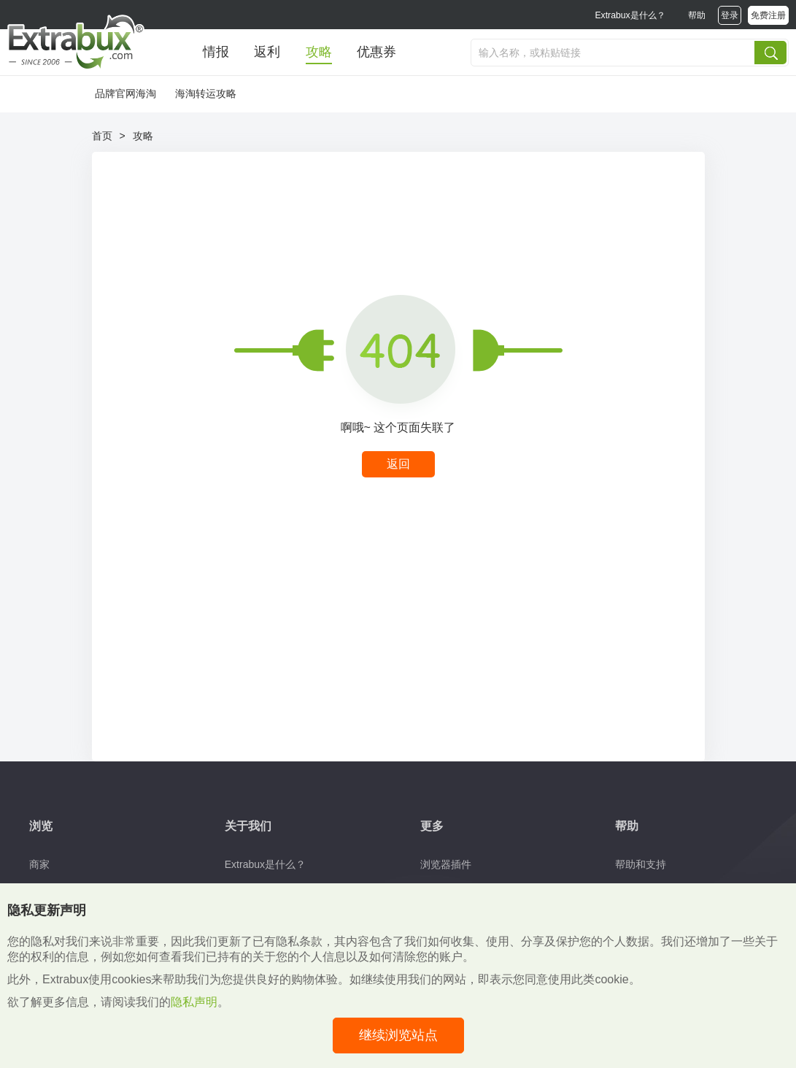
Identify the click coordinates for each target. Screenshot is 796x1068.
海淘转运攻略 (205, 93)
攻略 (319, 52)
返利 (267, 52)
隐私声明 (194, 1002)
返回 (398, 464)
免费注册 (768, 15)
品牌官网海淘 (125, 93)
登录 (729, 15)
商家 (39, 864)
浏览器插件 (445, 864)
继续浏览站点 (398, 1035)
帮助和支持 (640, 864)
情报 (216, 52)
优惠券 (376, 52)
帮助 (697, 15)
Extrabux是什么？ (630, 15)
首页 (102, 136)
